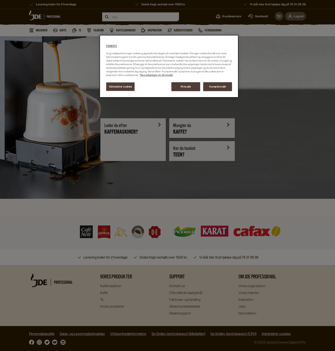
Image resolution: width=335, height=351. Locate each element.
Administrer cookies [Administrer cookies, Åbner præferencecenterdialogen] (120, 86)
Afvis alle (186, 86)
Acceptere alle (217, 86)
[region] (169, 66)
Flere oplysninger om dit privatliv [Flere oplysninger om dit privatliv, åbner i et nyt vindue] (156, 75)
